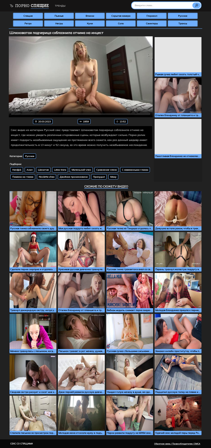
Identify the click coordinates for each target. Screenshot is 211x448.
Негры (59, 23)
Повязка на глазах (22, 176)
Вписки (90, 15)
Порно (29, 6)
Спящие (28, 15)
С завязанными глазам (135, 169)
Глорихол (151, 15)
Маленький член (81, 169)
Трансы (182, 23)
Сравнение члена (106, 169)
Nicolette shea (46, 176)
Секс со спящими (21, 443)
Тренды (60, 5)
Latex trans (60, 169)
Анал (30, 169)
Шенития (43, 169)
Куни (90, 23)
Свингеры (152, 23)
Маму (113, 176)
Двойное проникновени (74, 176)
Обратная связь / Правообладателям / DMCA (177, 443)
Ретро (28, 23)
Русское (182, 15)
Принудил (99, 176)
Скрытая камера (120, 15)
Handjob (16, 169)
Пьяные (59, 15)
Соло (121, 23)
